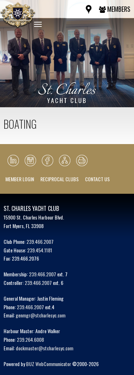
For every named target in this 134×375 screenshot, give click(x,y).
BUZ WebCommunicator (48, 363)
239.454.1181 (39, 250)
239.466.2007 (40, 241)
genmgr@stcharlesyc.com (40, 315)
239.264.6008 (30, 339)
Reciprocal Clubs (59, 179)
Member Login (19, 179)
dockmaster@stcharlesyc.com (44, 348)
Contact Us (97, 179)
